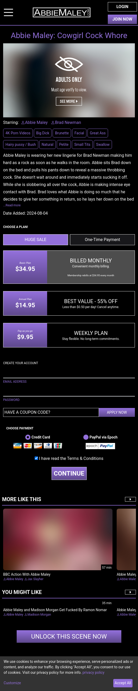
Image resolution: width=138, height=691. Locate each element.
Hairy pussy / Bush (20, 144)
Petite (63, 144)
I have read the (71, 458)
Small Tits (82, 144)
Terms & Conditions (85, 458)
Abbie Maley (14, 579)
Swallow (103, 144)
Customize (12, 683)
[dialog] (69, 673)
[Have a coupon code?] (51, 412)
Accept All (123, 683)
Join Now (122, 19)
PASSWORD (11, 400)
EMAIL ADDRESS (15, 381)
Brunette (62, 133)
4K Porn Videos (17, 133)
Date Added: (14, 213)
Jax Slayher (35, 579)
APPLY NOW (117, 412)
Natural (47, 144)
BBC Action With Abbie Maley (27, 574)
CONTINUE (69, 473)
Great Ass (98, 133)
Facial (79, 133)
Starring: (11, 122)
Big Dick (42, 133)
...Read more (12, 205)
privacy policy (93, 672)
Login (122, 6)
